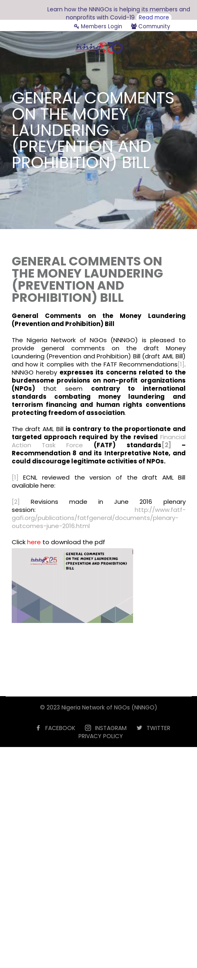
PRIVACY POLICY (100, 736)
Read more (154, 17)
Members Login (98, 26)
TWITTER (158, 728)
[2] (166, 445)
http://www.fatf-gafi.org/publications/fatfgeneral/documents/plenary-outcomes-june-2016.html (99, 517)
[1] (181, 364)
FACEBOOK (60, 728)
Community (150, 26)
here (34, 542)
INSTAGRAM (111, 728)
